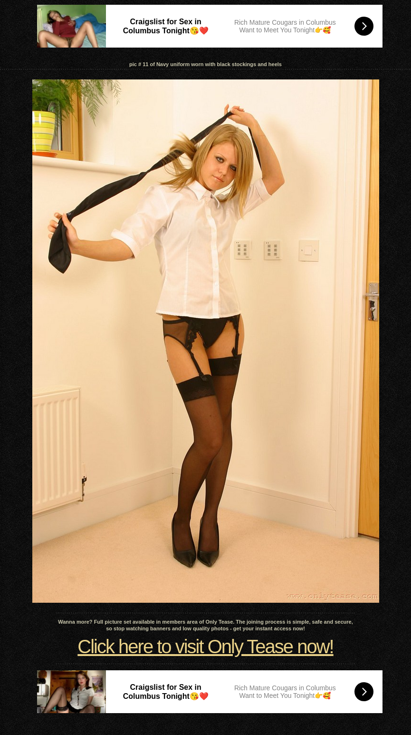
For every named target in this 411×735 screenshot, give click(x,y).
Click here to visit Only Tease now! (205, 646)
